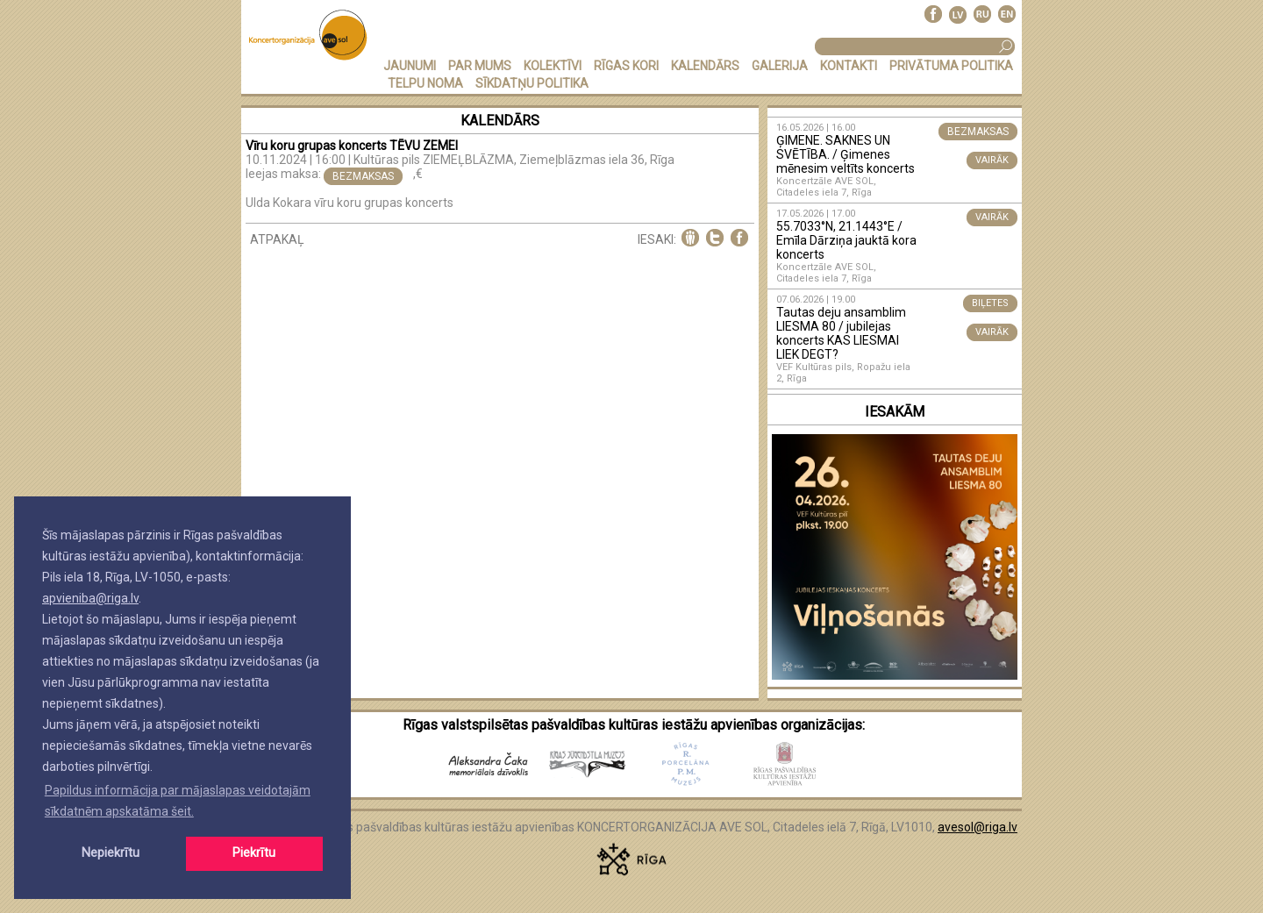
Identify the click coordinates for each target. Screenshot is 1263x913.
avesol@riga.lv (977, 827)
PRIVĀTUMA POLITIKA (951, 66)
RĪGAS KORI (626, 66)
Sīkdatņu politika (532, 83)
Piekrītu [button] (253, 852)
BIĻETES (990, 303)
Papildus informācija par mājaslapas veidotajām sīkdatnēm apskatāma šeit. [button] (177, 800)
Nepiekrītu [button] (110, 852)
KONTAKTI (848, 66)
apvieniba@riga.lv (90, 598)
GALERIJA (780, 66)
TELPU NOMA (425, 83)
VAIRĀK (992, 160)
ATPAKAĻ (277, 239)
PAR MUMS (479, 66)
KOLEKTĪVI (553, 66)
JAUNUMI (409, 66)
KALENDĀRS (705, 66)
